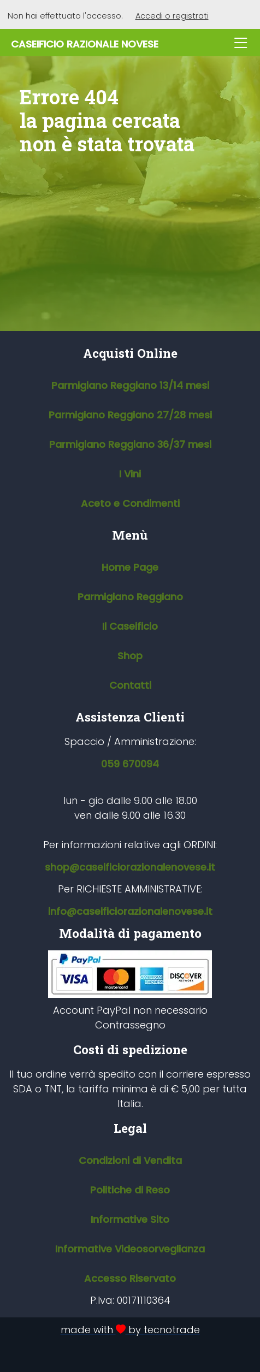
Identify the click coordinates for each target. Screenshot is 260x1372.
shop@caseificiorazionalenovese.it (130, 867)
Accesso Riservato (130, 1278)
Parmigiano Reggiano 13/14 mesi (130, 385)
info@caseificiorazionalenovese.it (130, 911)
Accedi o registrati (172, 15)
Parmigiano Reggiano (130, 597)
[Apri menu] (241, 43)
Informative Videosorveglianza (130, 1249)
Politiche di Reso (130, 1190)
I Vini (130, 474)
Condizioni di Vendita (130, 1160)
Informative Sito (130, 1219)
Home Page (130, 567)
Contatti (130, 685)
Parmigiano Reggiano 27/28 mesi (130, 415)
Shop (130, 656)
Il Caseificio (130, 626)
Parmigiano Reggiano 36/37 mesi (130, 444)
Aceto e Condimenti (130, 503)
